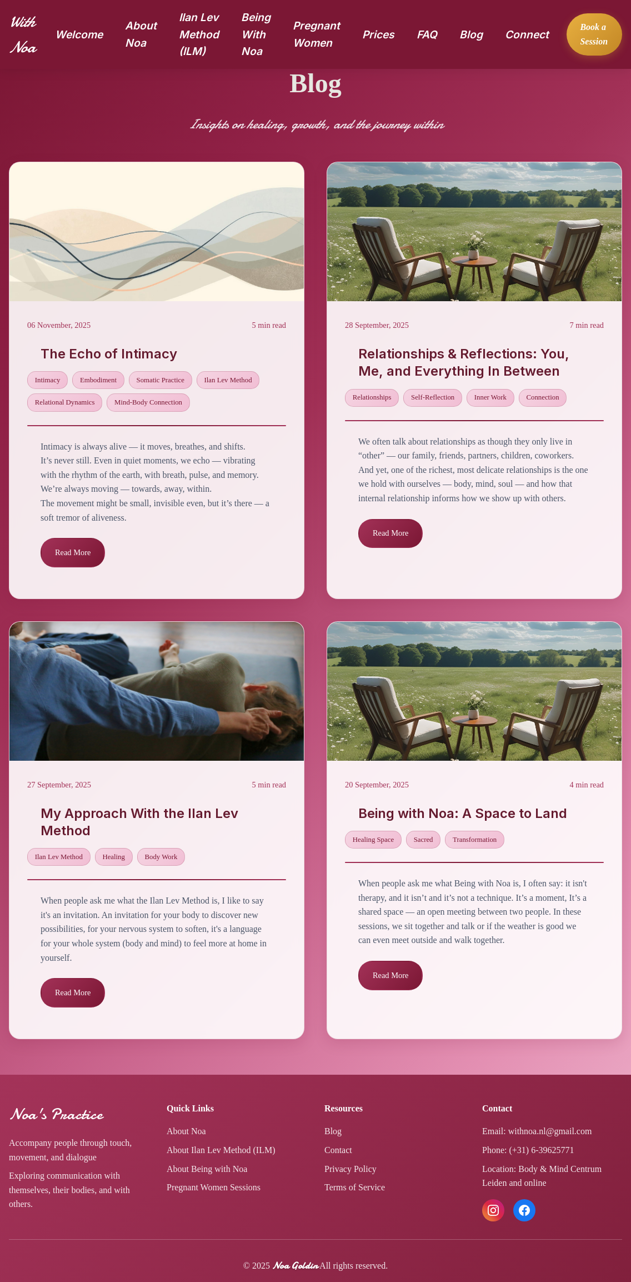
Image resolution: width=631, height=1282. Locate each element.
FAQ (427, 34)
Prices (378, 34)
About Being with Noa (207, 1169)
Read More (73, 552)
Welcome (79, 34)
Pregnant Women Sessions (214, 1187)
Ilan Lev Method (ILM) (199, 34)
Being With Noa (256, 34)
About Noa (186, 1131)
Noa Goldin (295, 1265)
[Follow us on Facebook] (524, 1210)
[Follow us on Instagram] (493, 1210)
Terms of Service (354, 1187)
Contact (338, 1150)
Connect (527, 34)
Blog (471, 34)
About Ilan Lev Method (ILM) (221, 1150)
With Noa (22, 34)
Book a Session (594, 34)
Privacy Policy (350, 1169)
